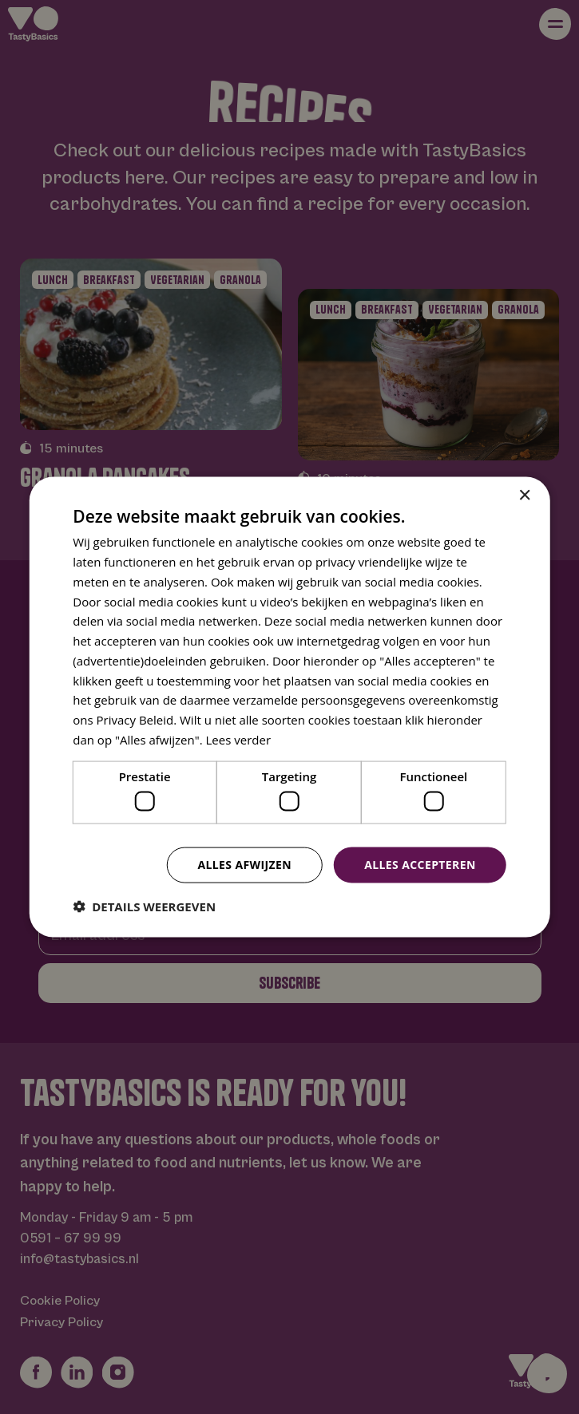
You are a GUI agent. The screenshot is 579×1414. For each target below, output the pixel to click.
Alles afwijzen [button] (244, 864)
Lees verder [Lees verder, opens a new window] (239, 739)
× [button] (524, 496)
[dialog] (289, 707)
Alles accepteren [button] (420, 864)
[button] (144, 906)
